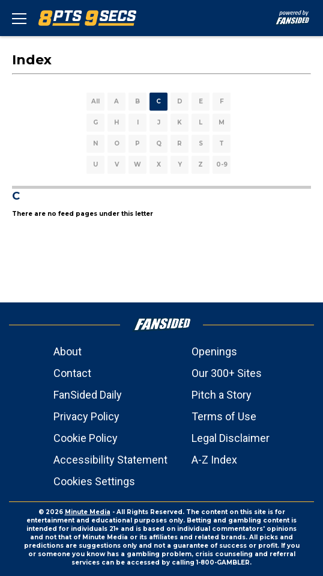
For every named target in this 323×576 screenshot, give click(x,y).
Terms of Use (224, 416)
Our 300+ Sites (227, 373)
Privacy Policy (86, 416)
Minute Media (87, 512)
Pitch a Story (222, 394)
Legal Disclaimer (231, 438)
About (67, 351)
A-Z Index (214, 459)
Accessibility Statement (110, 459)
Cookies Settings (94, 481)
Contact (72, 373)
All (95, 101)
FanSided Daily (87, 394)
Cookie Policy (85, 438)
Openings (214, 351)
